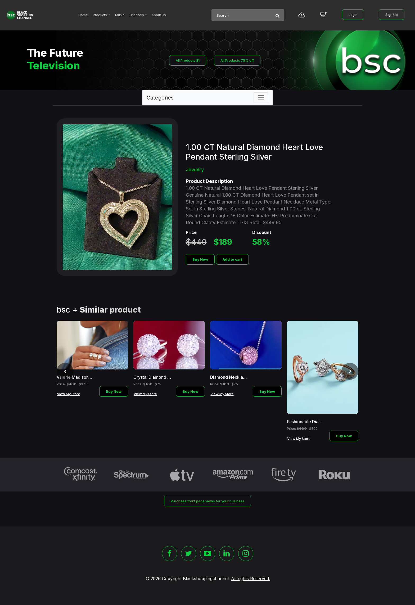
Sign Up (391, 14)
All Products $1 (188, 60)
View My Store (68, 394)
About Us (159, 15)
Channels (136, 15)
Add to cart (232, 259)
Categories (160, 97)
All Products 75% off (237, 60)
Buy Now (200, 259)
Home (83, 15)
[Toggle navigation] (261, 97)
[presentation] (65, 371)
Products (100, 15)
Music (119, 15)
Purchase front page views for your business (207, 501)
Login (353, 14)
